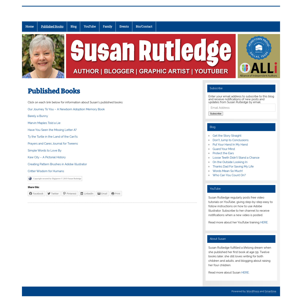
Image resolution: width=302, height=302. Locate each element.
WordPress (252, 291)
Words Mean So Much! (228, 171)
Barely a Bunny (38, 116)
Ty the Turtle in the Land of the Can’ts (53, 136)
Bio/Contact (144, 26)
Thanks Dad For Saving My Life (233, 166)
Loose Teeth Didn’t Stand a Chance (236, 157)
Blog (73, 26)
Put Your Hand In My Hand (230, 144)
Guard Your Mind (224, 149)
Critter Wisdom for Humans (46, 171)
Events (124, 26)
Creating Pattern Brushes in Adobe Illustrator (57, 164)
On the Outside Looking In (230, 162)
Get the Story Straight (227, 135)
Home (29, 26)
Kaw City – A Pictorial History (47, 157)
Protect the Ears (223, 153)
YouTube (90, 26)
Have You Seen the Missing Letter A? (52, 130)
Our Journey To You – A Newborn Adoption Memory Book (66, 109)
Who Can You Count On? (229, 175)
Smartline (270, 291)
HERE (264, 222)
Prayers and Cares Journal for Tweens (53, 143)
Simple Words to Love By (44, 150)
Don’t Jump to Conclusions (230, 140)
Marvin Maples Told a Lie (44, 123)
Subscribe (215, 113)
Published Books (52, 26)
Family (107, 26)
